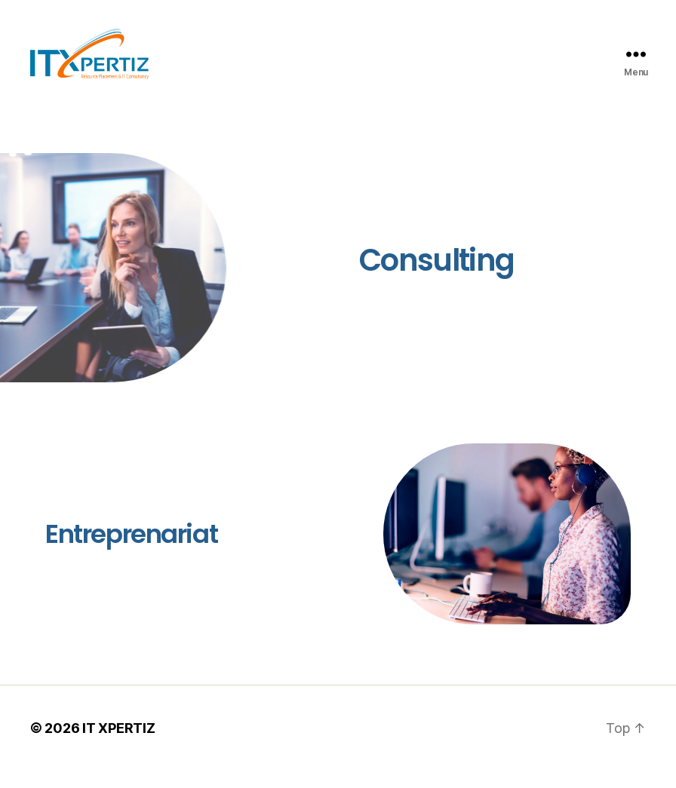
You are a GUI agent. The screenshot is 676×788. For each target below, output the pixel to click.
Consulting (436, 277)
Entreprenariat (131, 551)
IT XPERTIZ (118, 745)
